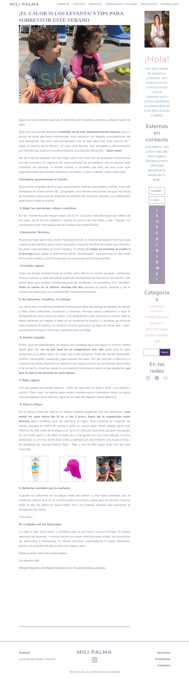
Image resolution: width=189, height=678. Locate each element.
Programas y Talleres (121, 4)
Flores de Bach (157, 317)
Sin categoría (157, 329)
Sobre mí (63, 4)
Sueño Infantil (156, 335)
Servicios (95, 4)
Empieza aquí (170, 4)
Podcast (79, 4)
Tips (157, 341)
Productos (149, 4)
